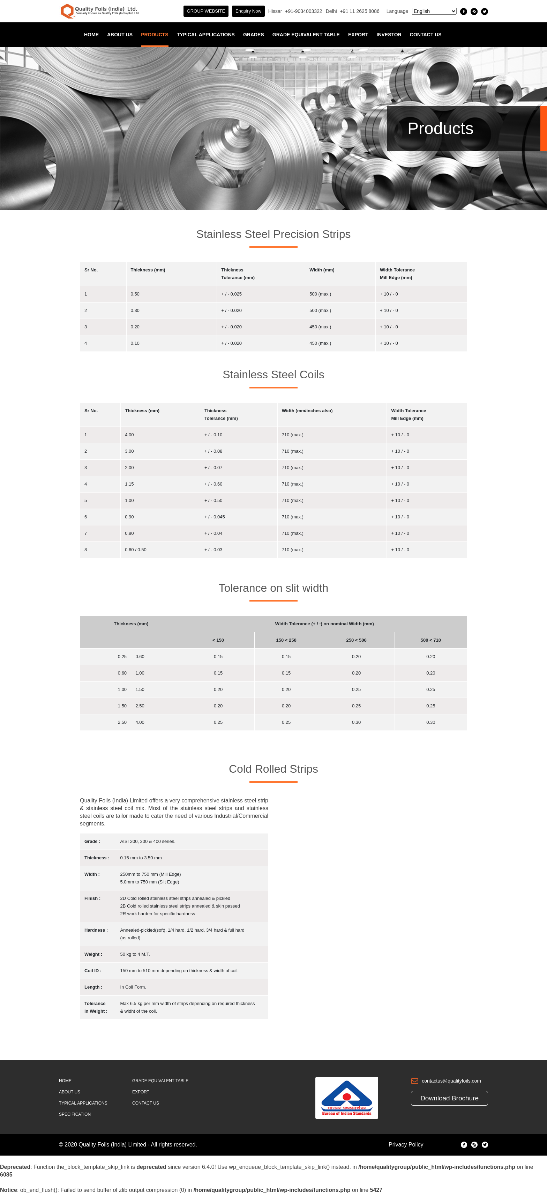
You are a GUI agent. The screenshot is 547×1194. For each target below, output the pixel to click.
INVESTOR (389, 34)
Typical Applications (206, 34)
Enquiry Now (248, 11)
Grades (253, 34)
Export (358, 34)
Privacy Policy (406, 1145)
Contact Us (426, 34)
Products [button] (154, 34)
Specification (75, 1114)
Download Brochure (449, 1098)
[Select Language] (434, 11)
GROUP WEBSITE (206, 11)
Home (91, 34)
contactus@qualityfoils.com (451, 1081)
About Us (120, 34)
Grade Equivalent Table (306, 34)
